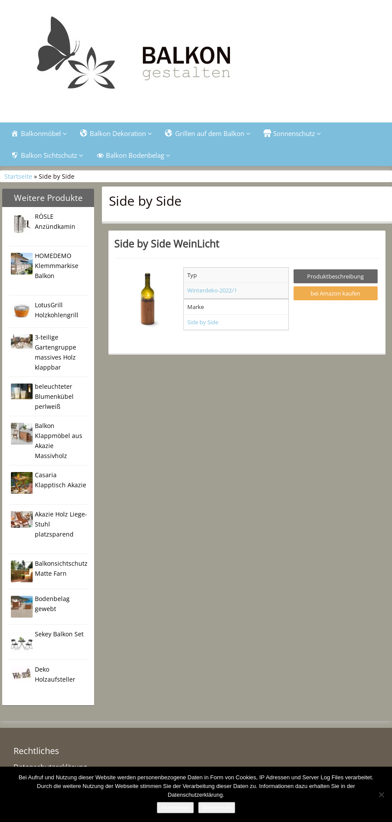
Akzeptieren (175, 807)
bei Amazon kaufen (335, 293)
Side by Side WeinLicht (166, 244)
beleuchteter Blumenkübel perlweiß (54, 396)
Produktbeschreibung (335, 276)
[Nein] (381, 794)
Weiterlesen (216, 807)
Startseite (18, 176)
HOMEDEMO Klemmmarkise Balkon (56, 265)
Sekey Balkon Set (59, 634)
